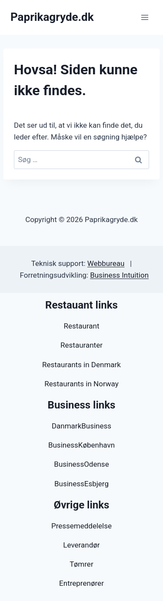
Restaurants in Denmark (81, 364)
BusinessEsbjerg (81, 483)
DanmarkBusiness (81, 426)
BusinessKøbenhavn (81, 445)
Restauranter (81, 345)
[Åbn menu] (144, 17)
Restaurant (81, 326)
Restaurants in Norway (81, 383)
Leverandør (81, 545)
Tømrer (81, 564)
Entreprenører (81, 583)
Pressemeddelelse (81, 525)
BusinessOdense (81, 464)
